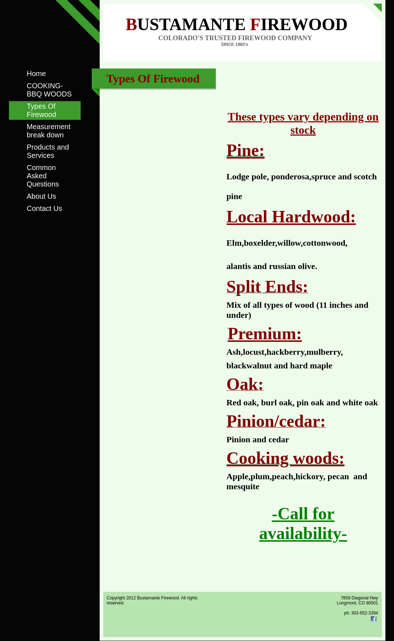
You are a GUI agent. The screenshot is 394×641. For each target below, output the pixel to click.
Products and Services (48, 151)
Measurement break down (49, 131)
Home (36, 73)
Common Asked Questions (43, 176)
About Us (41, 196)
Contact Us (44, 208)
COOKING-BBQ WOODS (49, 90)
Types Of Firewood (41, 110)
